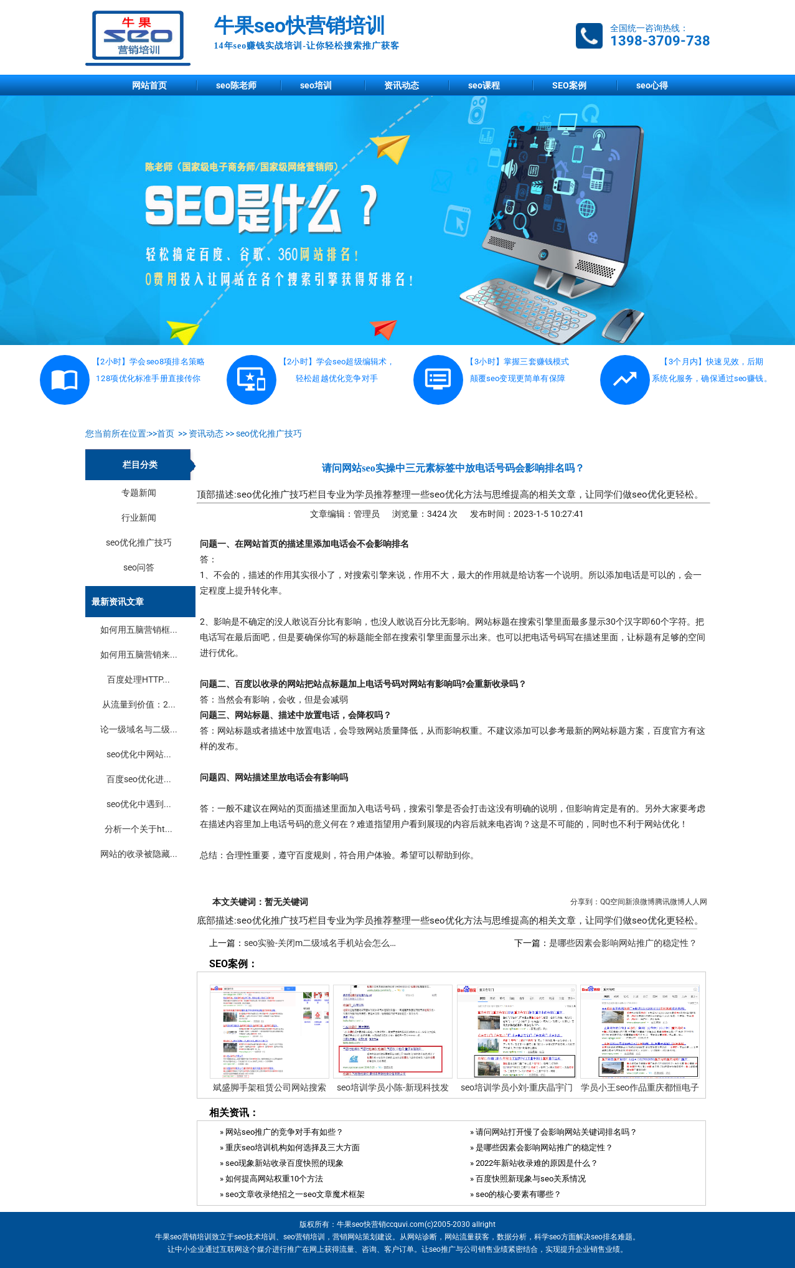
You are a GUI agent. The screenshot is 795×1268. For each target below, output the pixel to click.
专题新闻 (138, 493)
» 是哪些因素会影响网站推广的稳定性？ (541, 1147)
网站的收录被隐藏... (138, 854)
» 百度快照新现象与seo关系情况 (528, 1178)
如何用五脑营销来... (138, 655)
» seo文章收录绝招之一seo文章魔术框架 (292, 1194)
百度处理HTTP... (138, 679)
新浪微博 (640, 901)
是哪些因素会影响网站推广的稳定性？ (623, 943)
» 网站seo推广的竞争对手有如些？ (282, 1132)
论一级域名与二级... (138, 729)
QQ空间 (612, 901)
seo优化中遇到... (138, 804)
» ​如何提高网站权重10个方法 (271, 1178)
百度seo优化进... (138, 779)
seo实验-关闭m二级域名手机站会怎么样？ (325, 943)
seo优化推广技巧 (269, 433)
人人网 (696, 901)
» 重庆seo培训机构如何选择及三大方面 (290, 1147)
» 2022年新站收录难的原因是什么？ (534, 1163)
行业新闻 (138, 518)
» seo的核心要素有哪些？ (516, 1194)
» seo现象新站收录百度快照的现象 (282, 1163)
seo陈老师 (236, 85)
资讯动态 (401, 85)
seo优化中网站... (138, 754)
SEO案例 (569, 85)
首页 (165, 433)
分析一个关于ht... (138, 829)
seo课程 (484, 85)
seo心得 (652, 85)
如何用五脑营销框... (138, 630)
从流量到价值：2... (139, 704)
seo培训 (316, 85)
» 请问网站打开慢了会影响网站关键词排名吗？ (553, 1132)
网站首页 (149, 85)
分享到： (585, 901)
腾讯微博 (670, 901)
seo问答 (138, 567)
